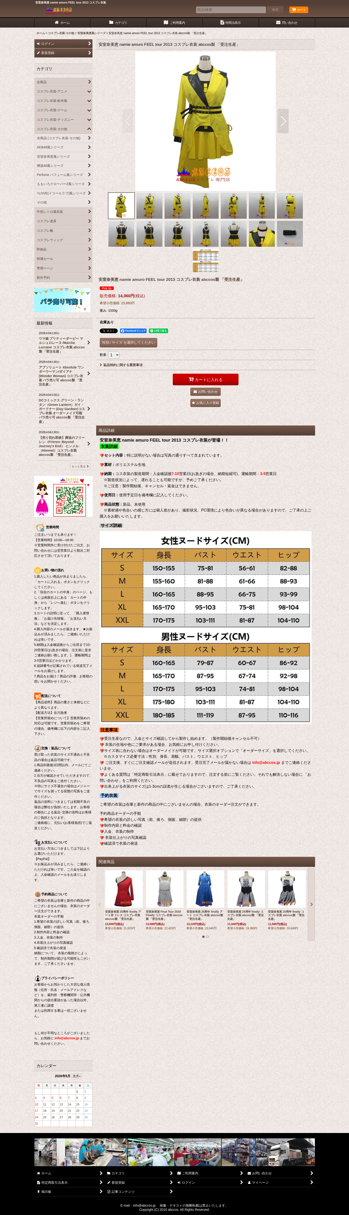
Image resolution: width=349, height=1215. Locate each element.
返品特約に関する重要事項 (121, 365)
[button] (127, 121)
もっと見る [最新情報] (80, 466)
